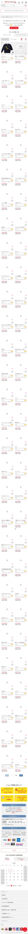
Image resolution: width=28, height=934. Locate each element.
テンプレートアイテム (21, 35)
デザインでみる (14, 39)
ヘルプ (14, 850)
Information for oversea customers (14, 10)
